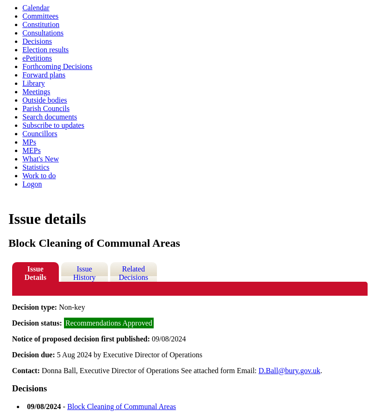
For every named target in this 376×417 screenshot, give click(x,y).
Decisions (37, 41)
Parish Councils (46, 108)
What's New (40, 159)
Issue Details (35, 273)
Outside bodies (44, 100)
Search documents (49, 117)
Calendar (36, 8)
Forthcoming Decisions (57, 66)
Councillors (39, 134)
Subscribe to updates (53, 125)
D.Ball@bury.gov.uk (289, 371)
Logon (32, 184)
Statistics (36, 167)
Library (33, 83)
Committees (40, 16)
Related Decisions (133, 273)
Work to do (39, 176)
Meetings (36, 92)
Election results (45, 50)
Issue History (84, 273)
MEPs (31, 150)
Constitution (40, 24)
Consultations (43, 33)
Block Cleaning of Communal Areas (121, 406)
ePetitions (37, 58)
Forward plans (43, 75)
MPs (29, 142)
